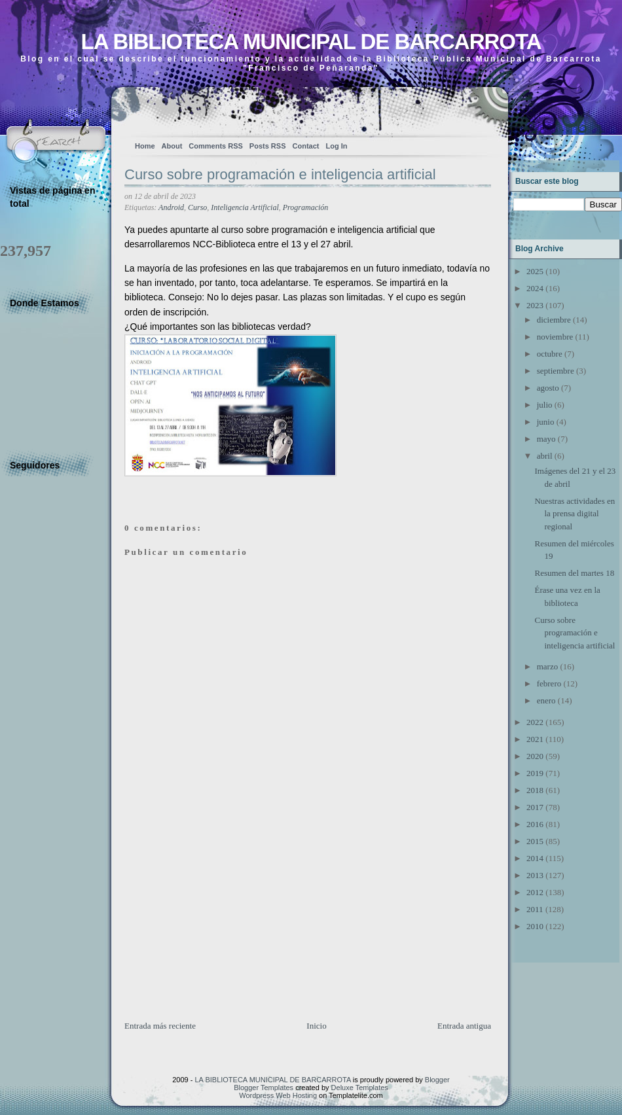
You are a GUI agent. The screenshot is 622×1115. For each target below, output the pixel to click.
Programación (306, 207)
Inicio (316, 1026)
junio (546, 422)
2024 (534, 288)
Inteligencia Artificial (244, 207)
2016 (534, 824)
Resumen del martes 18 (574, 573)
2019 (534, 773)
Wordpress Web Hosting (278, 1095)
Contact (306, 146)
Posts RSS (267, 146)
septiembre (555, 371)
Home (145, 146)
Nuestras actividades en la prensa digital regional (574, 513)
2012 (534, 892)
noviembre (555, 337)
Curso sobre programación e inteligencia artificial (280, 174)
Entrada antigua (464, 1026)
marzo (547, 666)
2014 (534, 858)
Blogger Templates (263, 1087)
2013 (534, 875)
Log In (336, 146)
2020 (534, 756)
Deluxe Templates (359, 1087)
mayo (546, 439)
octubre (549, 354)
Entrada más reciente (160, 1026)
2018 (534, 790)
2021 (534, 739)
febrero (549, 683)
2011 (534, 909)
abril (545, 456)
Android (171, 207)
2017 (534, 807)
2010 (534, 926)
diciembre (554, 320)
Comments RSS (216, 146)
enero (546, 700)
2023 (534, 305)
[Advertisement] (222, 928)
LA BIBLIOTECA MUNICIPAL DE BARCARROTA (311, 41)
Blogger (437, 1080)
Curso (197, 207)
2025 (534, 271)
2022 (534, 722)
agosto (548, 388)
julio (545, 405)
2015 (534, 841)
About (172, 146)
